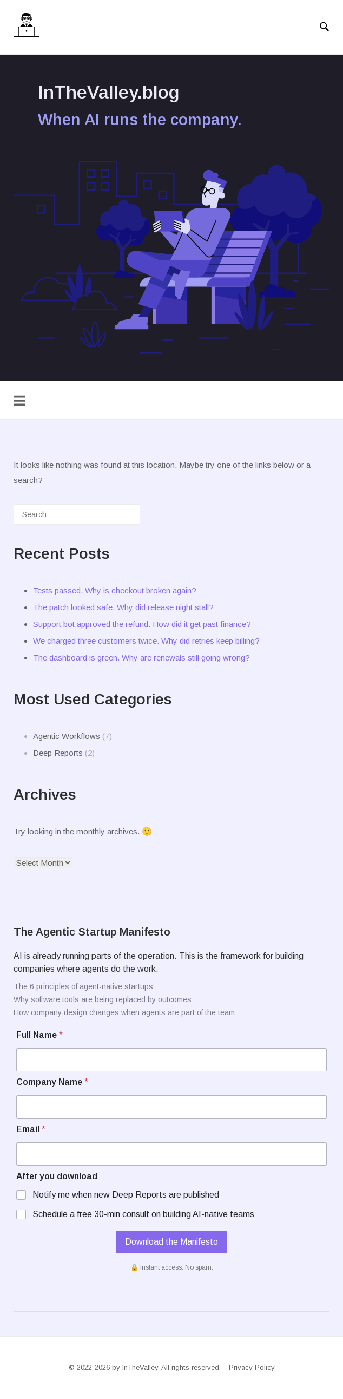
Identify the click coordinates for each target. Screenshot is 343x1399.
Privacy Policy (252, 1367)
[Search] (115, 518)
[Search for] (77, 514)
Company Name (52, 1082)
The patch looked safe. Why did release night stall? (123, 607)
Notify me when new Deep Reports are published (125, 1194)
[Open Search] (324, 27)
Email (30, 1129)
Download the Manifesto (171, 1241)
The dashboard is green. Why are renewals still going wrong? (141, 657)
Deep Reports (58, 752)
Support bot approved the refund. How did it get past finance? (142, 624)
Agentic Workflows (66, 736)
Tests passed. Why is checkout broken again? (114, 590)
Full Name (39, 1035)
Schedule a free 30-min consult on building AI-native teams (143, 1214)
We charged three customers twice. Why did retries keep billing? (146, 640)
